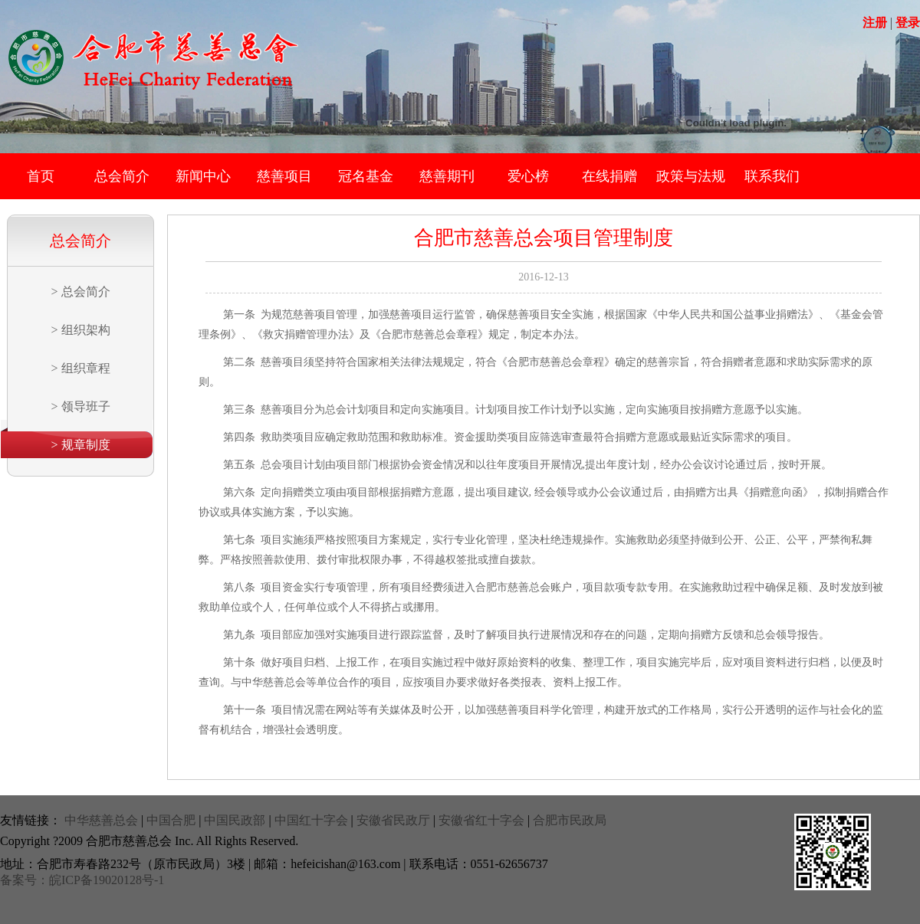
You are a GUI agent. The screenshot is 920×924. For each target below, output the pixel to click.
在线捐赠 (609, 176)
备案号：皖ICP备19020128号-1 (82, 879)
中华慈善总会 (101, 820)
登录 (907, 22)
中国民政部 (234, 820)
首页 (40, 176)
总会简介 (122, 176)
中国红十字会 (311, 820)
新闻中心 (203, 176)
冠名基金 (365, 176)
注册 (875, 22)
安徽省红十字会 (481, 820)
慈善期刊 (447, 176)
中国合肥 (171, 820)
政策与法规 (690, 176)
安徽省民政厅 (393, 820)
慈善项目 (284, 176)
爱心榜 (528, 176)
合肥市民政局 (569, 820)
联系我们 (772, 176)
